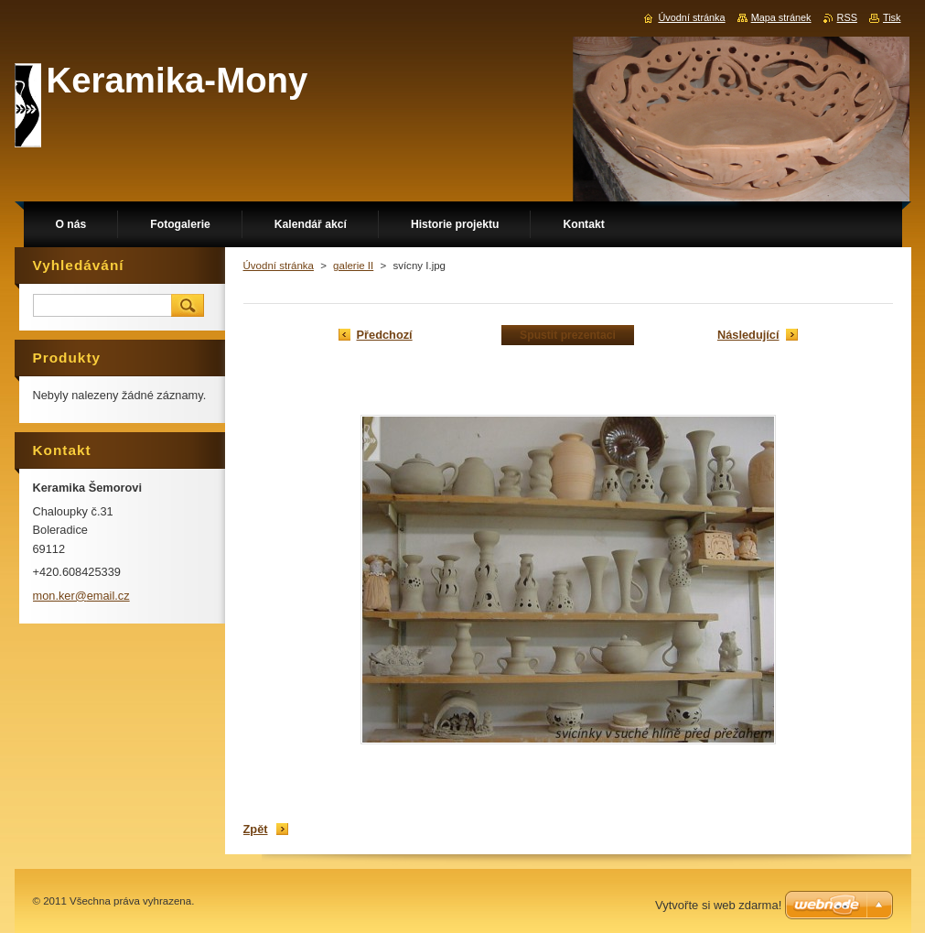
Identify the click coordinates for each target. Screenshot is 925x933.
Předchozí (385, 335)
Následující (748, 335)
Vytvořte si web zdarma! (718, 905)
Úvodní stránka (278, 265)
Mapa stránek (781, 17)
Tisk (892, 17)
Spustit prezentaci (568, 335)
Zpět (255, 829)
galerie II (353, 265)
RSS (847, 17)
